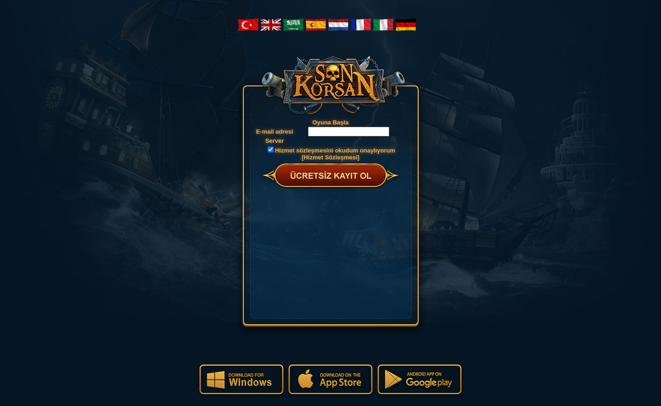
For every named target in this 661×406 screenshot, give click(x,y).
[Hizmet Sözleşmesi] (330, 157)
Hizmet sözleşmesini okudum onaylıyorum (335, 150)
